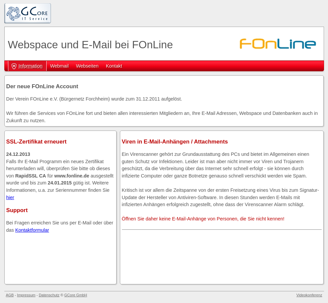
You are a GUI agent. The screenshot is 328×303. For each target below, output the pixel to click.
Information (31, 66)
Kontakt (114, 66)
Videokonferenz (309, 295)
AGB (10, 295)
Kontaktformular (32, 230)
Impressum (26, 295)
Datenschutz (49, 295)
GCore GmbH (75, 295)
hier (10, 197)
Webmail (59, 66)
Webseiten (87, 66)
